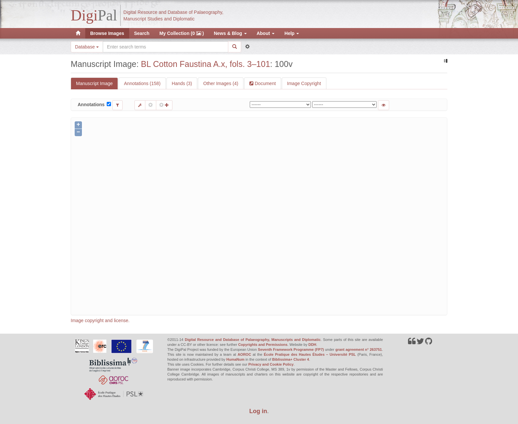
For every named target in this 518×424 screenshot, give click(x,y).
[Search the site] (165, 46)
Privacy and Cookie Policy (271, 364)
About (266, 33)
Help (291, 33)
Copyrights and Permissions (262, 345)
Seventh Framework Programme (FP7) (291, 349)
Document (264, 83)
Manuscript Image (94, 83)
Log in (258, 411)
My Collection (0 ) (181, 33)
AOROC (244, 354)
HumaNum (235, 359)
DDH (312, 345)
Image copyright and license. (100, 320)
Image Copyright (304, 83)
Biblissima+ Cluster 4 (290, 359)
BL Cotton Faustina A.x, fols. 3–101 (205, 64)
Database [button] (87, 46)
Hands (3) (182, 83)
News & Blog (230, 33)
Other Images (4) (220, 83)
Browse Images (107, 33)
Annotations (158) (142, 83)
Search (142, 33)
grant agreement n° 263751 (358, 349)
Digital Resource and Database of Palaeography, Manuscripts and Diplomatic (252, 340)
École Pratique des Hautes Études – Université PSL (310, 354)
